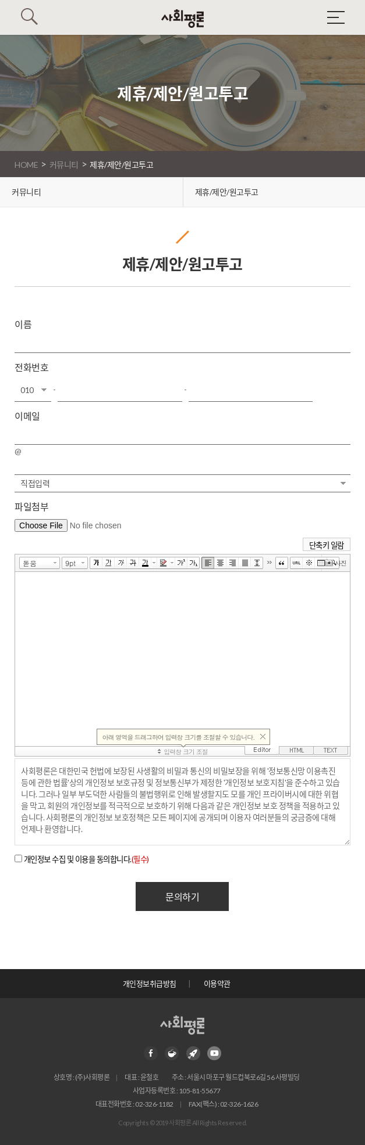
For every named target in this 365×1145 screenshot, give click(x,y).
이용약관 (217, 983)
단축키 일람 (326, 545)
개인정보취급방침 (149, 983)
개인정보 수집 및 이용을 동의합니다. (86, 859)
